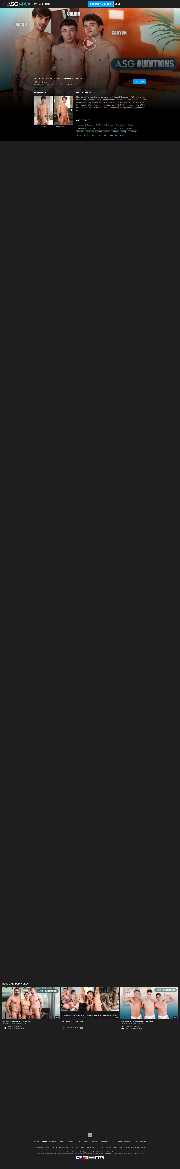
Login (118, 4)
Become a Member (100, 4)
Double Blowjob (103, 132)
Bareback (129, 128)
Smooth (106, 128)
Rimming (132, 132)
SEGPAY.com (107, 1153)
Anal (121, 128)
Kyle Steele (23, 1023)
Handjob (115, 132)
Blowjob (80, 132)
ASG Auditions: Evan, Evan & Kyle (18, 1021)
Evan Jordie (7, 1023)
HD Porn (99, 125)
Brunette (119, 125)
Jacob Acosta (41, 127)
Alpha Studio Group (116, 135)
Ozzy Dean (140, 1023)
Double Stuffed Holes (72, 1021)
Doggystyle (81, 135)
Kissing (123, 132)
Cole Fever (124, 1023)
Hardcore (90, 125)
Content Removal (138, 1153)
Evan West (15, 1023)
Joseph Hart (132, 1023)
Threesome (81, 128)
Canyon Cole (61, 127)
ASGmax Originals (14, 1027)
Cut (99, 128)
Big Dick (92, 128)
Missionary (92, 135)
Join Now (139, 82)
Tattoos (114, 128)
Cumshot (102, 135)
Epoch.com (47, 1153)
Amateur (80, 125)
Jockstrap (129, 125)
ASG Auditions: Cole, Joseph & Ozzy (137, 1021)
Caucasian (110, 125)
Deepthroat (90, 132)
